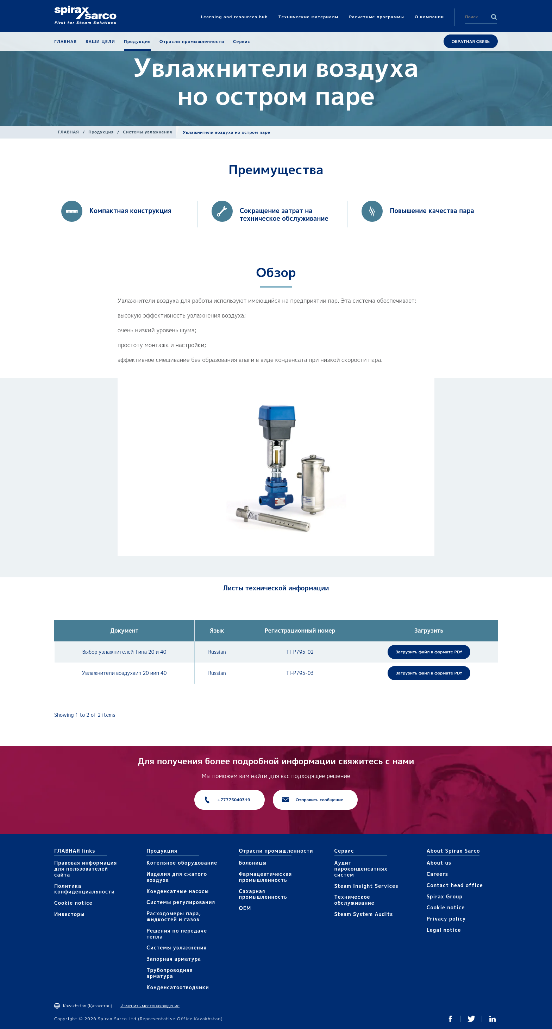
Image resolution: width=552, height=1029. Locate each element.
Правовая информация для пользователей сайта (85, 868)
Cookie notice (73, 902)
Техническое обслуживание (354, 899)
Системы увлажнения (147, 132)
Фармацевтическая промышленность (265, 877)
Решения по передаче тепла (176, 933)
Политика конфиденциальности (84, 889)
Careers (437, 874)
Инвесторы (69, 914)
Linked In (492, 1019)
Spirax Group (445, 896)
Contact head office (455, 885)
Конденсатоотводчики (177, 987)
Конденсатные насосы (177, 891)
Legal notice (444, 930)
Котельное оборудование (181, 862)
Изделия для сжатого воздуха (176, 877)
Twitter (471, 1019)
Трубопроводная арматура (169, 973)
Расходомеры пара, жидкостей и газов (173, 916)
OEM (245, 908)
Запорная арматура (173, 958)
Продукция (101, 132)
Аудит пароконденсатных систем (361, 868)
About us (439, 862)
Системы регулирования (180, 902)
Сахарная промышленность (263, 894)
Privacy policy (446, 918)
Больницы (252, 862)
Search (494, 17)
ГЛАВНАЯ (68, 132)
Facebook (450, 1019)
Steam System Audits (363, 914)
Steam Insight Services (366, 886)
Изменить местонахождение (150, 1006)
